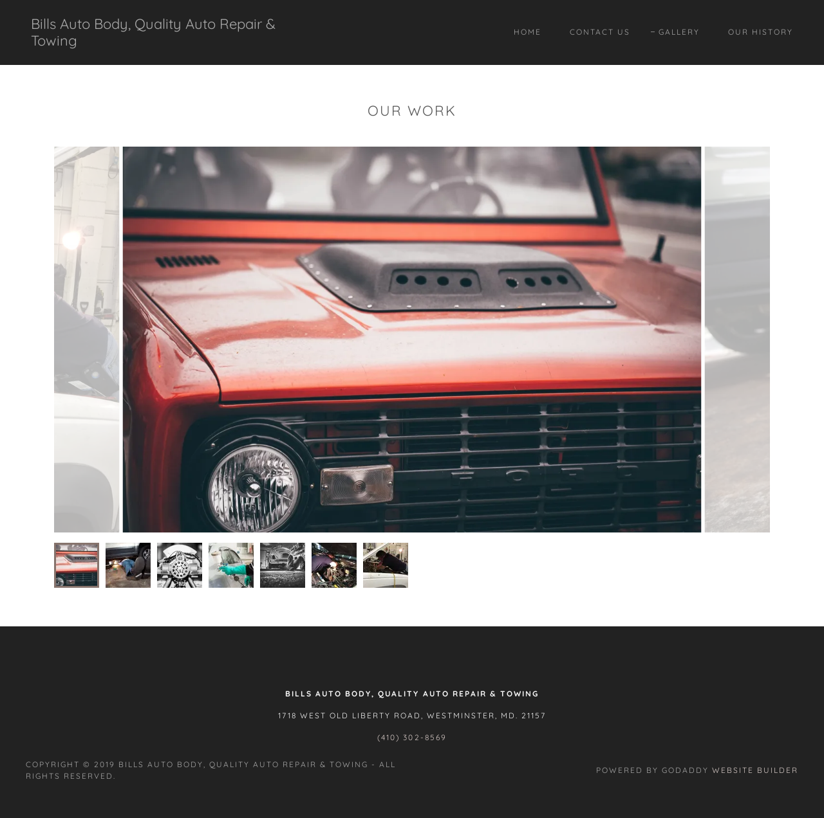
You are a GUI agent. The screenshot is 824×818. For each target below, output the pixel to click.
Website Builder (755, 770)
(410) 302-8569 (411, 737)
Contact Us (600, 32)
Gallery (679, 32)
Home (527, 32)
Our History (760, 32)
